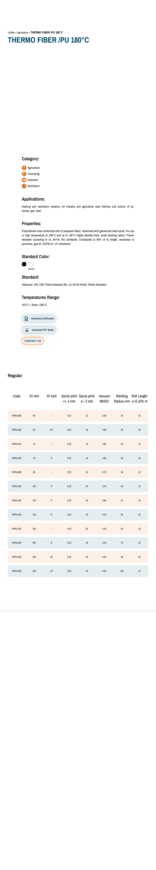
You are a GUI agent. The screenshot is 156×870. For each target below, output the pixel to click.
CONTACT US (33, 341)
